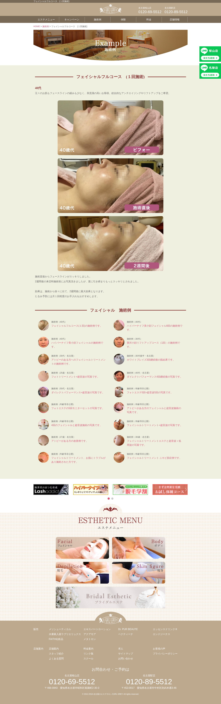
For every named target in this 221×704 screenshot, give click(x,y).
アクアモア (90, 634)
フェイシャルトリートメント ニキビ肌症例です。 (154, 458)
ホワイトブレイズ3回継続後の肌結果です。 (151, 359)
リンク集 (88, 653)
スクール (88, 658)
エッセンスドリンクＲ (165, 629)
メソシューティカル (60, 629)
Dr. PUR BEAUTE (128, 629)
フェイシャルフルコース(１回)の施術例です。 (76, 325)
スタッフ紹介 (56, 653)
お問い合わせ (125, 658)
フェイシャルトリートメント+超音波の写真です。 (154, 425)
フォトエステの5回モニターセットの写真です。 (77, 408)
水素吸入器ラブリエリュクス (65, 634)
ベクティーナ (125, 634)
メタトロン (90, 639)
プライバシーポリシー (165, 653)
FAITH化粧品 (56, 639)
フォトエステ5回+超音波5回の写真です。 (150, 392)
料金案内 (88, 648)
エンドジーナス (161, 634)
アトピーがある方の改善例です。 (69, 441)
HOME (36, 26)
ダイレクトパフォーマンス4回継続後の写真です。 (154, 376)
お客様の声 (159, 648)
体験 (123, 19)
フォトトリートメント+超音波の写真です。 (75, 376)
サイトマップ (125, 653)
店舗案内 (54, 648)
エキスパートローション (97, 629)
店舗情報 (175, 19)
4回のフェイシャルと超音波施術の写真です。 (76, 425)
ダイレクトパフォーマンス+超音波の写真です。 (77, 392)
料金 (148, 19)
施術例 (97, 19)
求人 (120, 648)
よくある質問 (56, 658)
